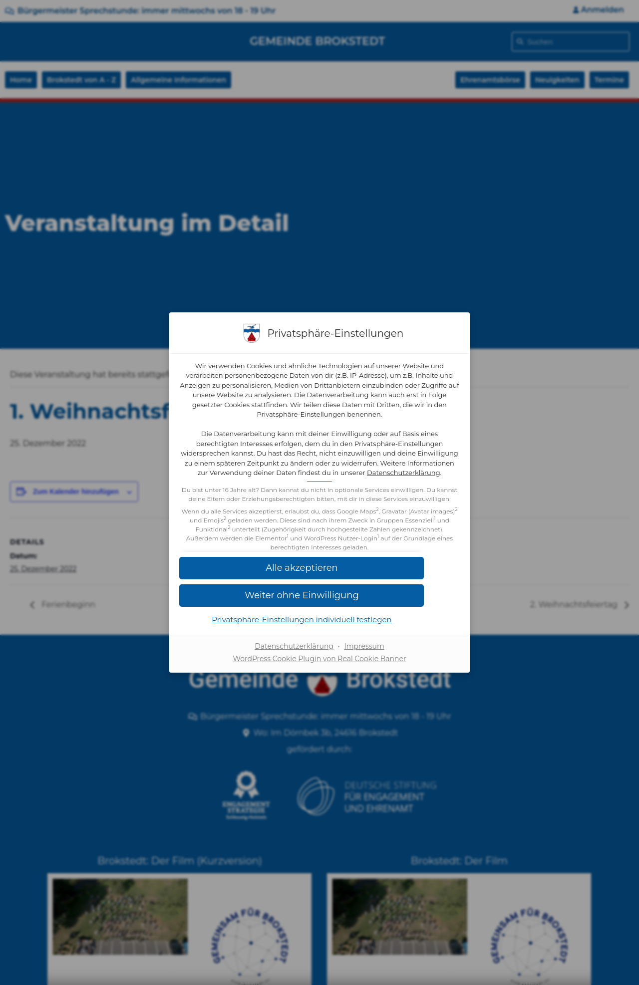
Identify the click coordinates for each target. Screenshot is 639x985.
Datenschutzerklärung (364, 474)
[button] (319, 586)
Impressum (364, 665)
